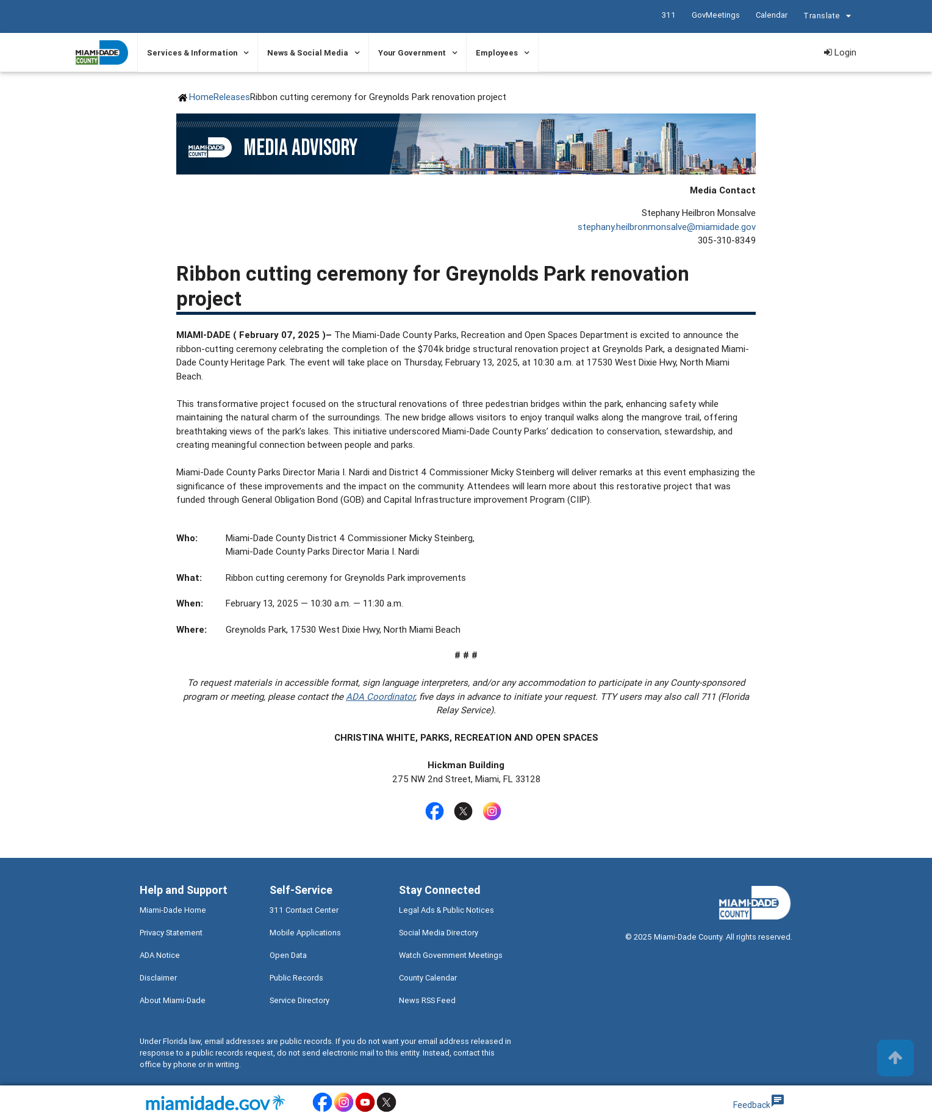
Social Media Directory (438, 932)
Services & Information (192, 53)
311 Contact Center (304, 910)
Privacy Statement (171, 932)
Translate (829, 17)
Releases (231, 97)
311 (669, 15)
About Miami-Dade (173, 1000)
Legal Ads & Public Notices (446, 910)
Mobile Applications (305, 932)
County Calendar (428, 978)
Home (201, 97)
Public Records (296, 978)
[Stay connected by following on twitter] (465, 811)
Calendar (771, 15)
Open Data (288, 955)
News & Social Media (307, 53)
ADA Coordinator (380, 696)
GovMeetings (716, 15)
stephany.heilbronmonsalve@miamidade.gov (667, 226)
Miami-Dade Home (173, 910)
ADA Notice (160, 955)
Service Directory (299, 1000)
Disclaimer (158, 978)
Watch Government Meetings (451, 955)
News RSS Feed (427, 1000)
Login (840, 52)
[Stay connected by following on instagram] (494, 811)
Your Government (412, 53)
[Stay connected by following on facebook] (437, 811)
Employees (497, 53)
